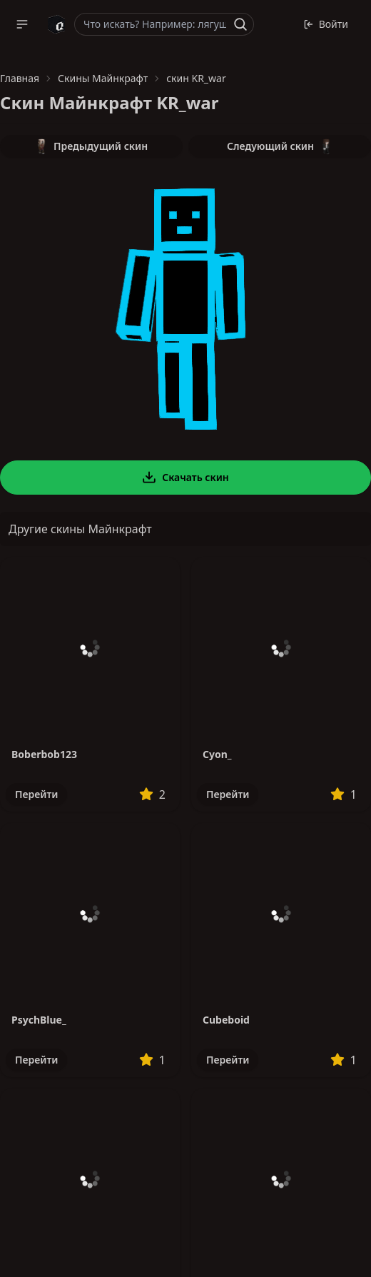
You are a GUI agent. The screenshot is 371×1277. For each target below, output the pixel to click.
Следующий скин (279, 146)
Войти (325, 24)
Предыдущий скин (91, 146)
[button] (22, 24)
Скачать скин (185, 477)
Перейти (36, 794)
